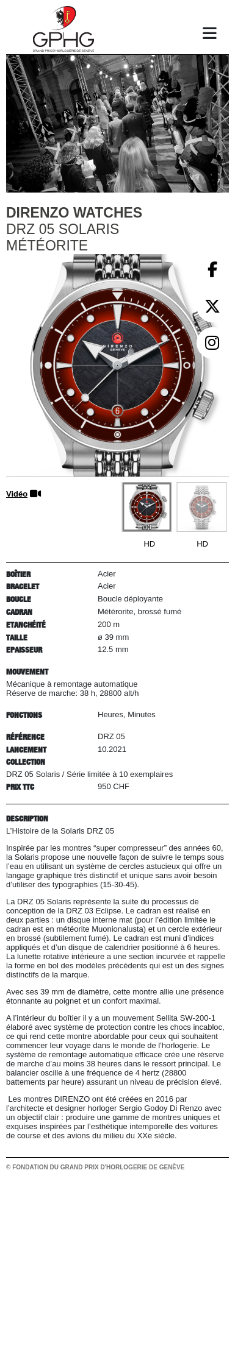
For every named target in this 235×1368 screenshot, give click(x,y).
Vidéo (16, 493)
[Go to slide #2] (201, 507)
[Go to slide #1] (146, 507)
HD (149, 543)
